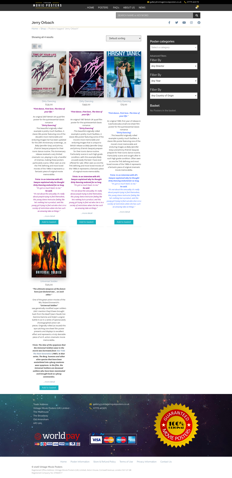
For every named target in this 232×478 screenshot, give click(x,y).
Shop (43, 28)
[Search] (196, 15)
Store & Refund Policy (104, 461)
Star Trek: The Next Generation (49, 352)
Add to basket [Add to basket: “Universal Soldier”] (49, 387)
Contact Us (166, 461)
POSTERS (103, 7)
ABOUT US (129, 7)
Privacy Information (147, 461)
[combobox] (154, 15)
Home (35, 28)
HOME (90, 7)
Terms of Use (126, 461)
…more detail (49, 216)
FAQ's (116, 7)
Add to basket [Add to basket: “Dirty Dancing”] (49, 222)
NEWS (142, 7)
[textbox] (173, 47)
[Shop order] (123, 38)
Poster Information (80, 461)
